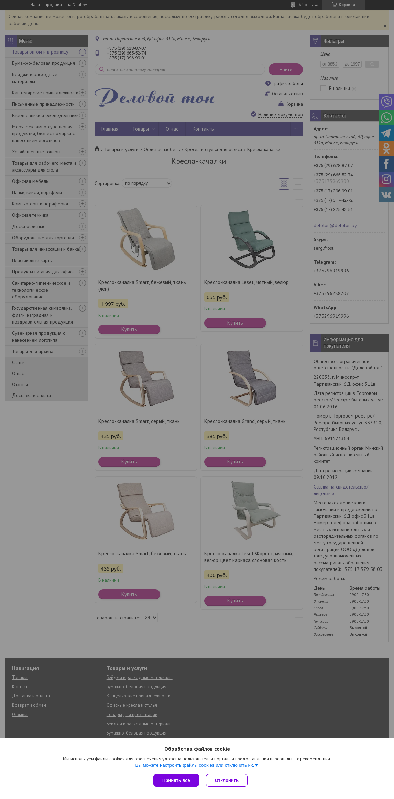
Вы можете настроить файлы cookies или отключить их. (194, 765)
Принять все (176, 780)
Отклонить (227, 780)
